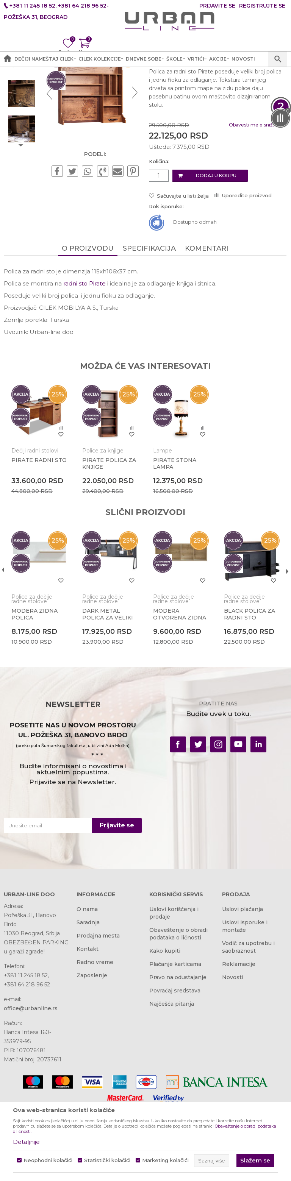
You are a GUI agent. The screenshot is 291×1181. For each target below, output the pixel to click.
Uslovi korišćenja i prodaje (174, 990)
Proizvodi (92, 79)
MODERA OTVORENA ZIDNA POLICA (178, 693)
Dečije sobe (125, 79)
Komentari (206, 325)
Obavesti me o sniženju (255, 201)
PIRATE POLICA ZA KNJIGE (109, 539)
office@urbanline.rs (31, 1085)
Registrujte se (262, 5)
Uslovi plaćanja (242, 986)
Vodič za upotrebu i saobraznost (248, 1024)
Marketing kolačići (165, 1160)
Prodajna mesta (98, 1012)
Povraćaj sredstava (174, 1067)
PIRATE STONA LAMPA (174, 539)
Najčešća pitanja (171, 1081)
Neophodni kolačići (47, 1160)
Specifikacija (148, 325)
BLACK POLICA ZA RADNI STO (248, 690)
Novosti (232, 1054)
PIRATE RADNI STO (39, 536)
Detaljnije (26, 1141)
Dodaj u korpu (215, 252)
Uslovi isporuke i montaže (245, 1003)
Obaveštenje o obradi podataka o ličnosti (178, 1011)
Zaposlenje (92, 1052)
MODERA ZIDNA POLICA (34, 690)
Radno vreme (95, 1039)
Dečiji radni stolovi (34, 526)
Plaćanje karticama (175, 1041)
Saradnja (88, 999)
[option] (21, 135)
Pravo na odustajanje (178, 1054)
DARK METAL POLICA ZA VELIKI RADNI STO (107, 693)
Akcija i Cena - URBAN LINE (39, 79)
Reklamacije (238, 1041)
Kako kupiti (164, 1028)
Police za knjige (102, 526)
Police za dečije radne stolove (184, 79)
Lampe (161, 526)
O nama (87, 986)
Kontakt (88, 1026)
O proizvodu (87, 325)
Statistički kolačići (107, 1160)
